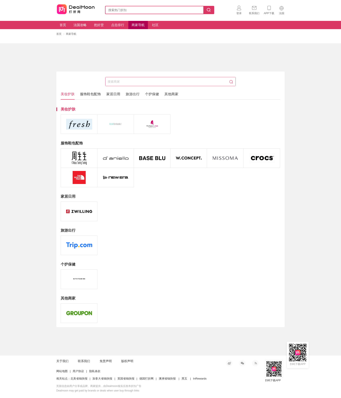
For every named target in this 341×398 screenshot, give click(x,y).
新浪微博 (229, 363)
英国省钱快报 (125, 378)
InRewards (200, 378)
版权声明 (127, 361)
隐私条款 (94, 371)
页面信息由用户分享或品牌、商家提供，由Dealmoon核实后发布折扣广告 (98, 386)
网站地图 (62, 371)
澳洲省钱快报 (167, 378)
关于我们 (62, 361)
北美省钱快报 (78, 378)
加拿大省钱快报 (102, 378)
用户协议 (78, 371)
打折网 (76, 9)
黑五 (184, 378)
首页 (63, 25)
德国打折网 (146, 378)
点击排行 (117, 25)
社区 (155, 25)
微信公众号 (242, 363)
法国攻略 (80, 25)
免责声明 (106, 361)
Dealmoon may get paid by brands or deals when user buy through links (97, 390)
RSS (255, 363)
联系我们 (84, 361)
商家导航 (138, 25)
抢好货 (99, 25)
